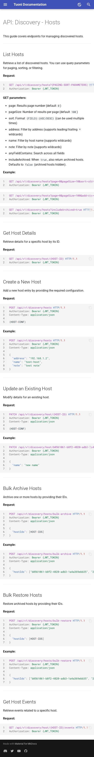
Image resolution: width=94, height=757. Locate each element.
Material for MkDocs (26, 743)
